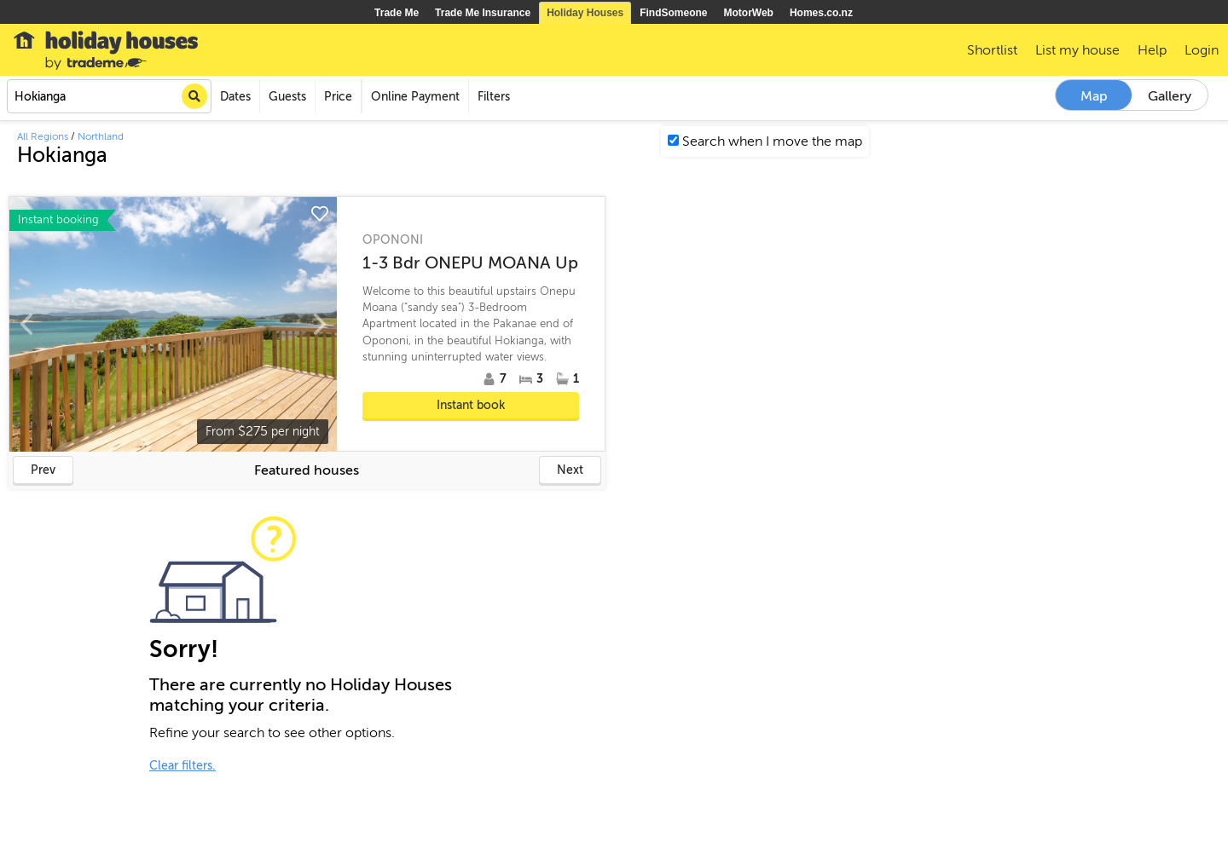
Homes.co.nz (821, 13)
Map (1094, 96)
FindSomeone (673, 13)
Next (570, 470)
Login (1202, 50)
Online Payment (415, 96)
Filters (494, 96)
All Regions (42, 136)
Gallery (1169, 96)
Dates (235, 96)
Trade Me (396, 13)
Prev (43, 470)
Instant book (471, 405)
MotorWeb (748, 13)
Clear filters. (182, 765)
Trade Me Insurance (482, 13)
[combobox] (109, 96)
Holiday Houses (585, 13)
